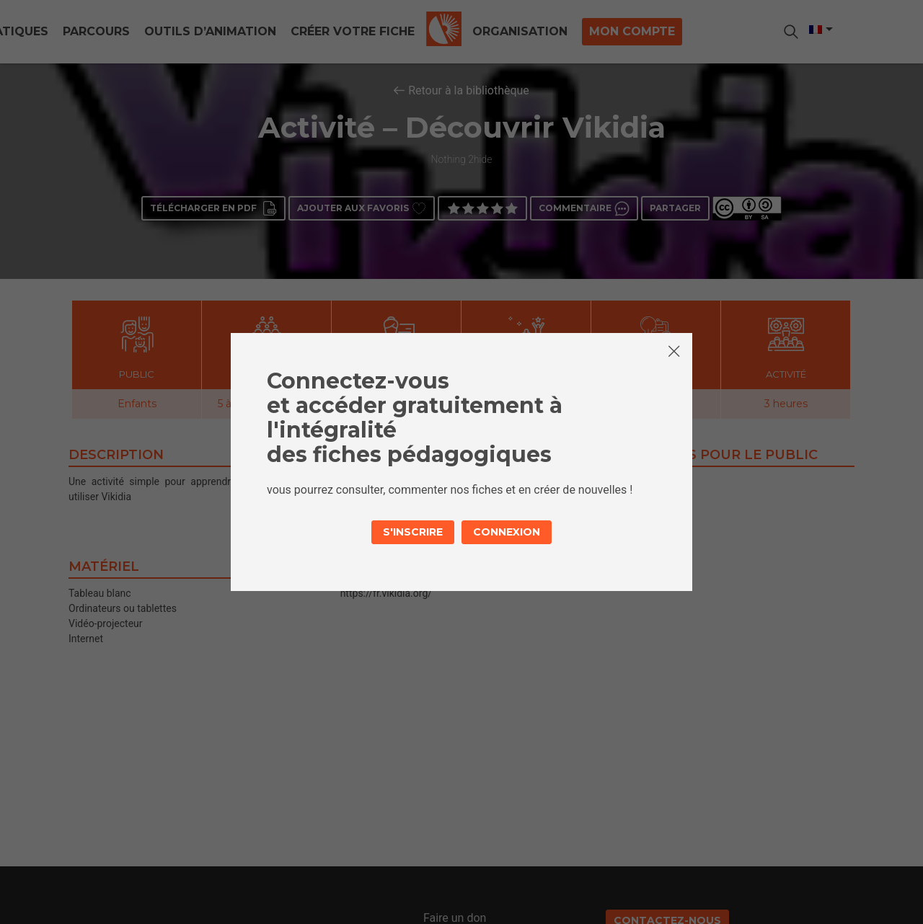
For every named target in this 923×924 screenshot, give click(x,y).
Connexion (506, 531)
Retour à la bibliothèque (468, 90)
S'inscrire (413, 531)
